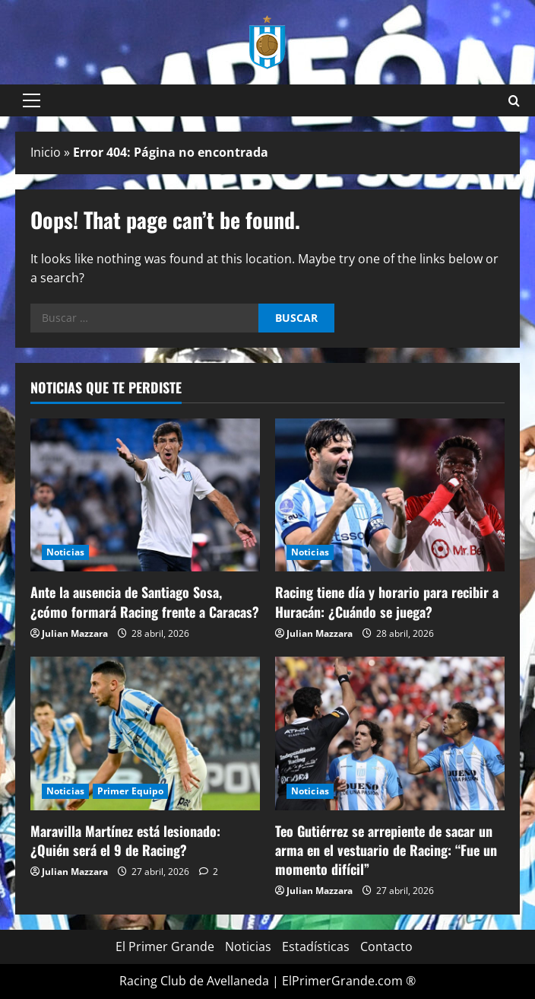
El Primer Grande (165, 946)
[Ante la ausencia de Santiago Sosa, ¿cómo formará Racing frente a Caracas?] (145, 494)
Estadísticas (316, 946)
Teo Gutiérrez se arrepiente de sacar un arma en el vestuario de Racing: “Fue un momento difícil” (386, 850)
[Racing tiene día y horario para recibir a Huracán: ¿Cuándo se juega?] (390, 494)
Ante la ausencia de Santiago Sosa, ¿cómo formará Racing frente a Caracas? (144, 601)
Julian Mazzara (75, 633)
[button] (31, 100)
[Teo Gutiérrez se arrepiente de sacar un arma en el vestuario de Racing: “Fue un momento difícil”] (390, 733)
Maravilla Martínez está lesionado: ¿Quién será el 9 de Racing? (125, 840)
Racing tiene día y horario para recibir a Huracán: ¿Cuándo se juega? (387, 601)
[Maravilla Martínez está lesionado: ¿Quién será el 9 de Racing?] (145, 733)
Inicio (45, 152)
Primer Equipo (130, 790)
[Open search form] (514, 101)
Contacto (386, 946)
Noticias (65, 552)
